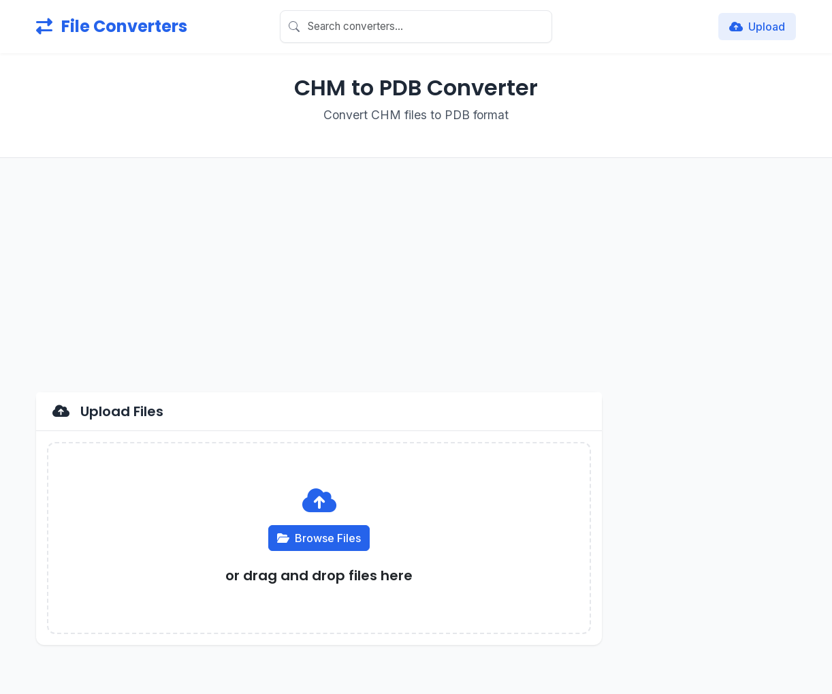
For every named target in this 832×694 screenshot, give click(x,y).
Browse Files (319, 538)
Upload (757, 26)
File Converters (111, 26)
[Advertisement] (416, 275)
